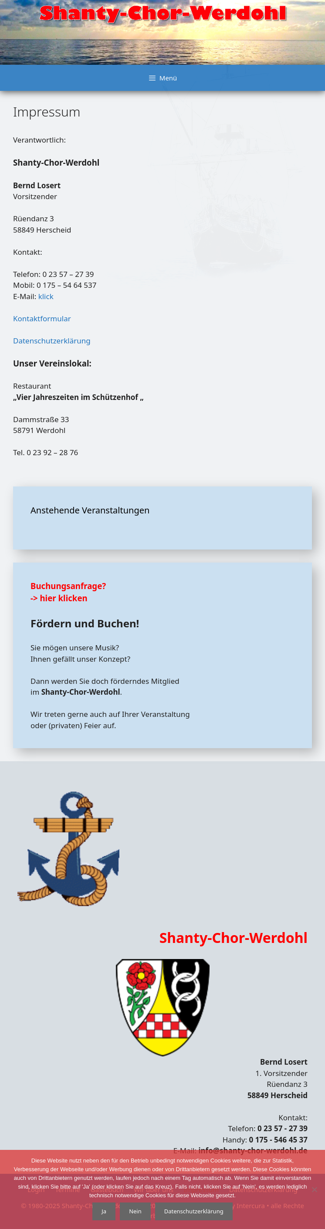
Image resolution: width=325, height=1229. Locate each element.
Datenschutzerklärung (52, 341)
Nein (135, 1211)
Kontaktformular (42, 318)
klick (46, 296)
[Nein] (314, 1189)
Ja (104, 1211)
